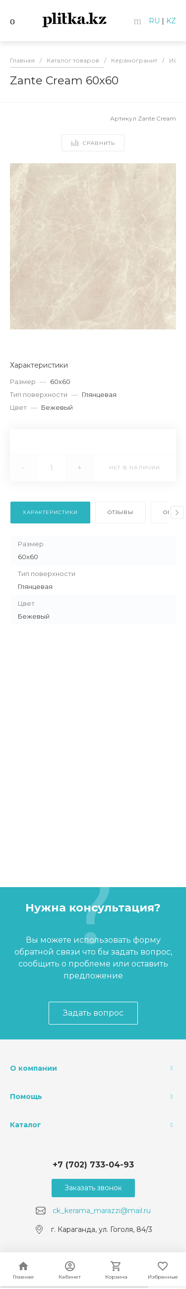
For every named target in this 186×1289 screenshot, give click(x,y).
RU (154, 20)
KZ (171, 20)
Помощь (26, 1096)
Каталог (25, 1124)
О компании (33, 1068)
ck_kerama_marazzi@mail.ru (102, 1210)
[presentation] (177, 512)
